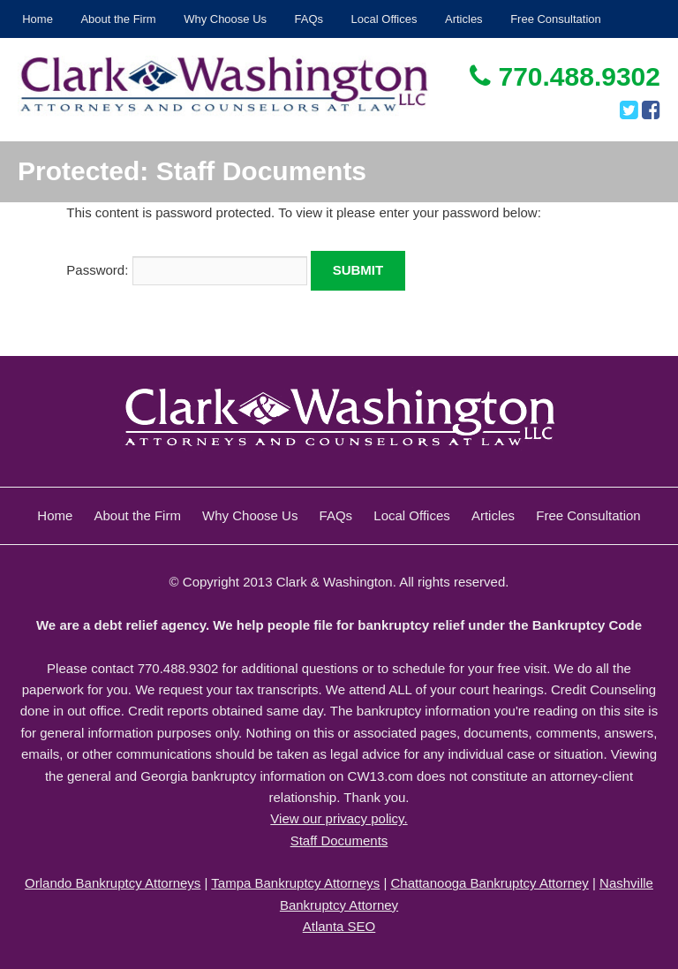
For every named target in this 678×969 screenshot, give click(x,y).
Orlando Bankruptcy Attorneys (112, 882)
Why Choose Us (225, 19)
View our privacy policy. (338, 818)
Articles (464, 19)
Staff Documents (339, 840)
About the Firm (117, 19)
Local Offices (384, 19)
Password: (186, 269)
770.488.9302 (565, 76)
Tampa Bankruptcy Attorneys (295, 882)
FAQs (309, 19)
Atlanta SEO (339, 926)
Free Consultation (555, 19)
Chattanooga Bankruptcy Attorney (490, 882)
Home (37, 19)
